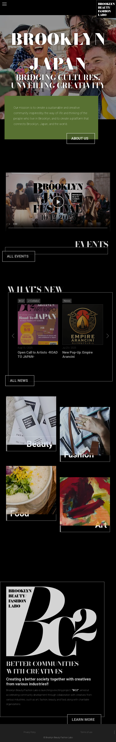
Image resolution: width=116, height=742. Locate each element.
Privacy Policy (30, 732)
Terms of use (86, 732)
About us (79, 146)
